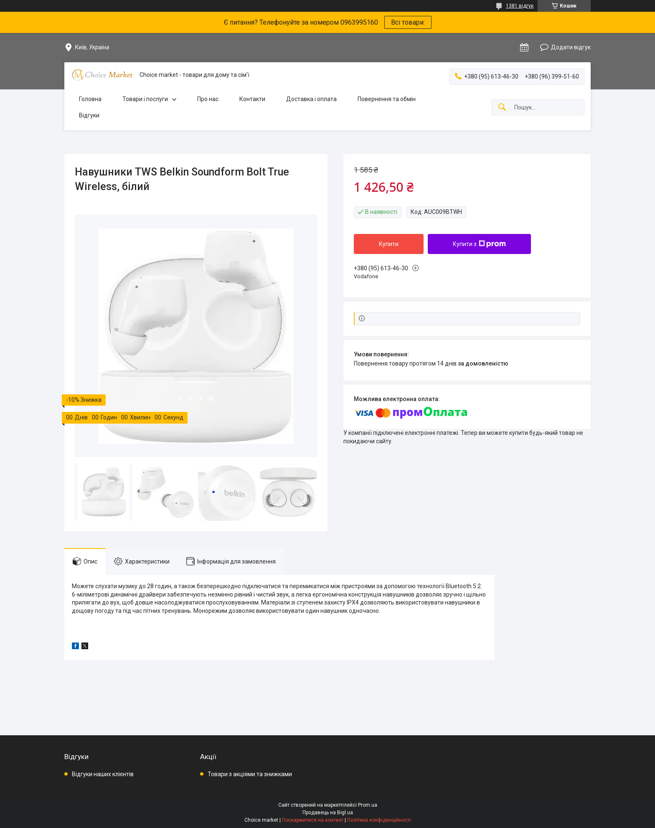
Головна (90, 99)
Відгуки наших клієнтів (103, 774)
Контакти (252, 99)
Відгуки (89, 115)
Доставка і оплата (311, 99)
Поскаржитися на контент (312, 820)
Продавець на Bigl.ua (327, 812)
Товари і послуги (145, 99)
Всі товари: (408, 22)
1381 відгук (519, 6)
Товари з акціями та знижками (250, 774)
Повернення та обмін (387, 99)
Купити (389, 244)
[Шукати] (502, 107)
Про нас (207, 99)
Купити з (479, 244)
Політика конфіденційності (379, 820)
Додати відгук (571, 47)
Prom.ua (367, 805)
